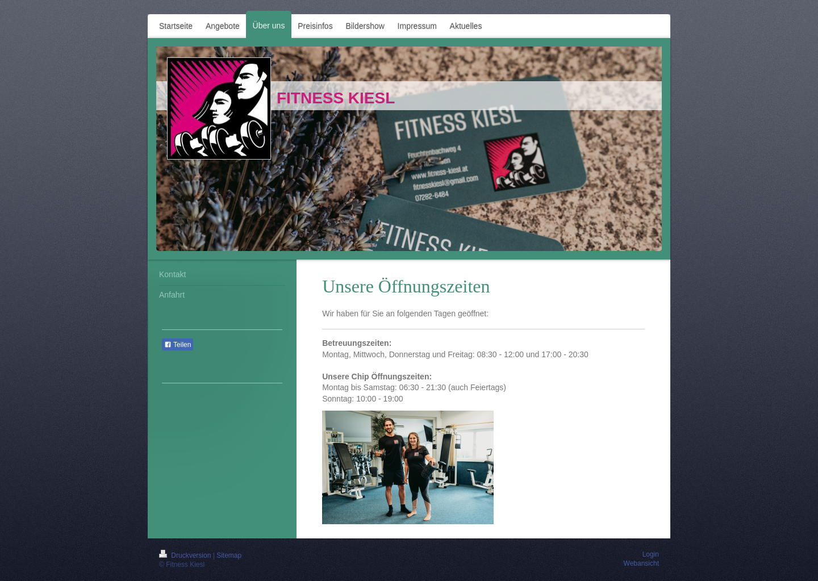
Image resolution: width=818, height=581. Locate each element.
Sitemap (228, 555)
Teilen (177, 345)
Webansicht (641, 563)
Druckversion (186, 555)
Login (650, 554)
